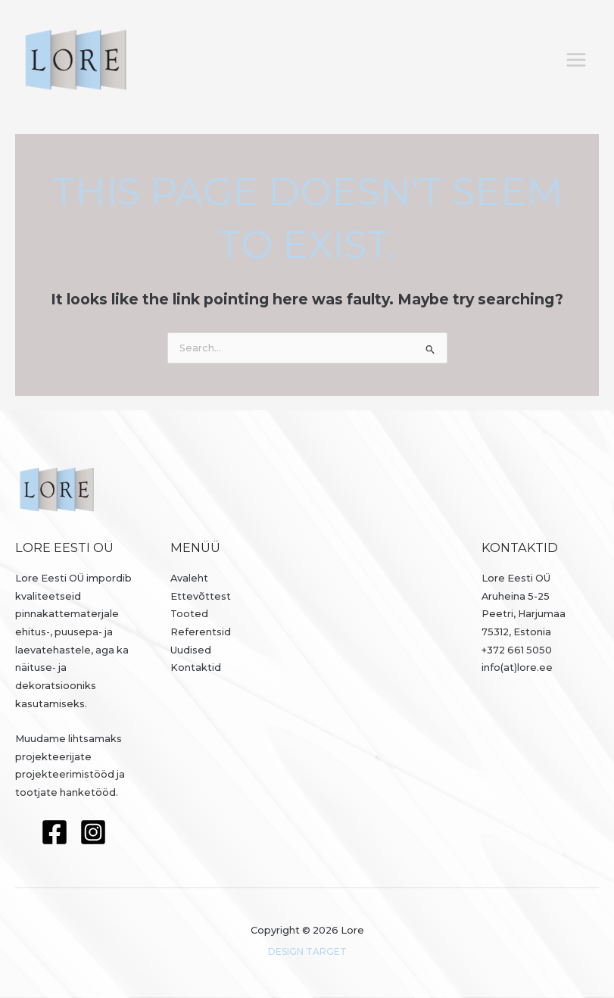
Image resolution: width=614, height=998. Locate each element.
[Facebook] (54, 832)
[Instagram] (93, 832)
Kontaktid (195, 667)
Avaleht (189, 578)
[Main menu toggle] (576, 59)
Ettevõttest (200, 596)
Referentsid (200, 632)
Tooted (189, 613)
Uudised (190, 650)
